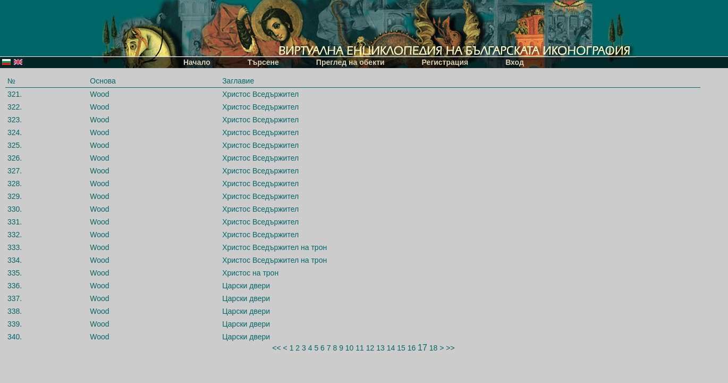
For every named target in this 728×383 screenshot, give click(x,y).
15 (401, 348)
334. (14, 260)
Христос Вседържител (260, 94)
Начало (196, 62)
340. (14, 336)
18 (433, 348)
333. (14, 247)
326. (14, 158)
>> (450, 348)
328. (14, 183)
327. (14, 170)
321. (14, 94)
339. (14, 324)
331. (14, 222)
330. (14, 209)
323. (14, 119)
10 (349, 348)
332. (14, 234)
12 (370, 348)
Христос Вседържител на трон (274, 247)
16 (412, 348)
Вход (514, 62)
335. (14, 273)
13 (380, 348)
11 (359, 348)
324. (14, 132)
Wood (99, 94)
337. (14, 298)
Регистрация (445, 62)
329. (14, 196)
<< (276, 348)
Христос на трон (250, 273)
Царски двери (246, 285)
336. (14, 285)
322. (14, 107)
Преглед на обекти (350, 62)
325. (14, 145)
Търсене (263, 62)
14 (391, 348)
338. (14, 311)
